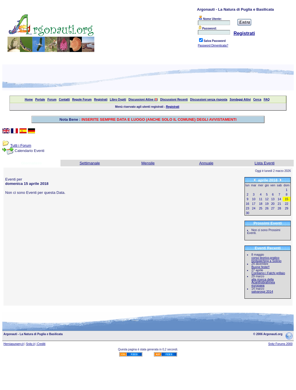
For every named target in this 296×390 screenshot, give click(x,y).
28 (279, 208)
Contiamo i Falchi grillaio (268, 273)
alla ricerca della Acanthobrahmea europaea (263, 282)
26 (267, 208)
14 (279, 199)
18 (260, 203)
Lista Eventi (265, 163)
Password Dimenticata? (213, 45)
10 (253, 199)
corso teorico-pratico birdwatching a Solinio (266, 259)
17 (253, 203)
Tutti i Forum (20, 145)
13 (273, 199)
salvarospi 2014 (262, 291)
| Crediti (40, 344)
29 (286, 208)
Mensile (148, 163)
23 (247, 208)
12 (267, 199)
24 (253, 208)
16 (247, 203)
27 (273, 208)
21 (279, 203)
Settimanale (90, 163)
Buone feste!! (260, 267)
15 (286, 199)
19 (267, 203)
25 (260, 208)
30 (247, 213)
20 (273, 203)
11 (260, 199)
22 (286, 203)
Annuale (206, 163)
